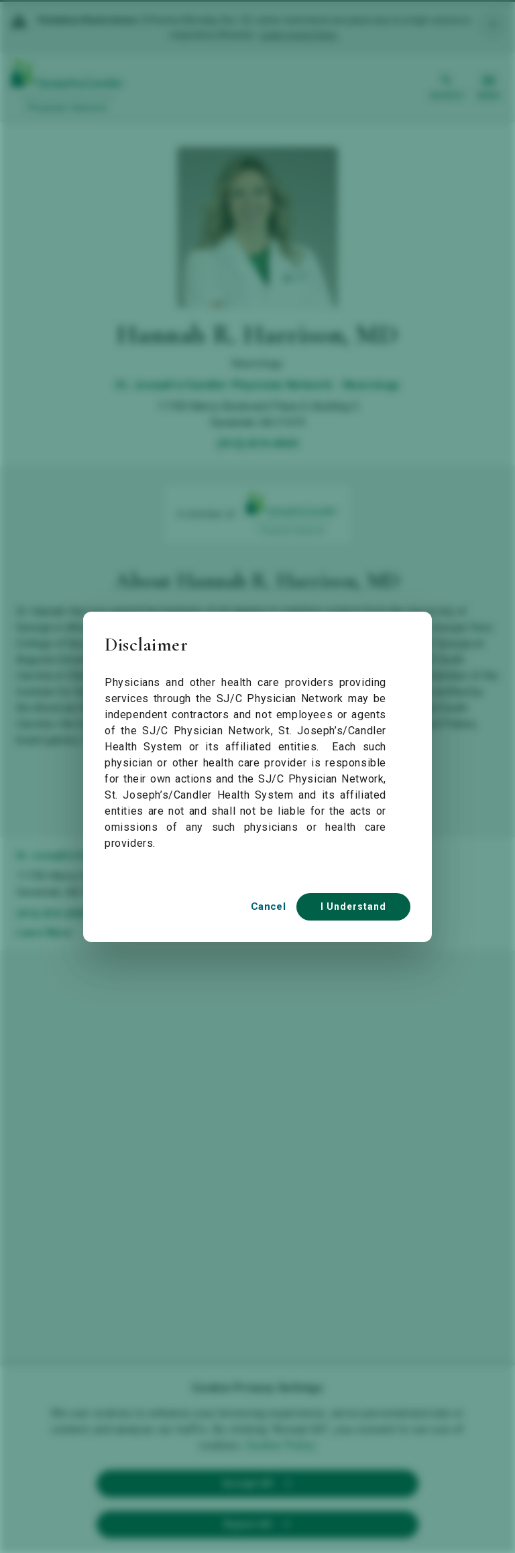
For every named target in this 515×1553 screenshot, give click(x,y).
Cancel (268, 906)
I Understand (353, 906)
